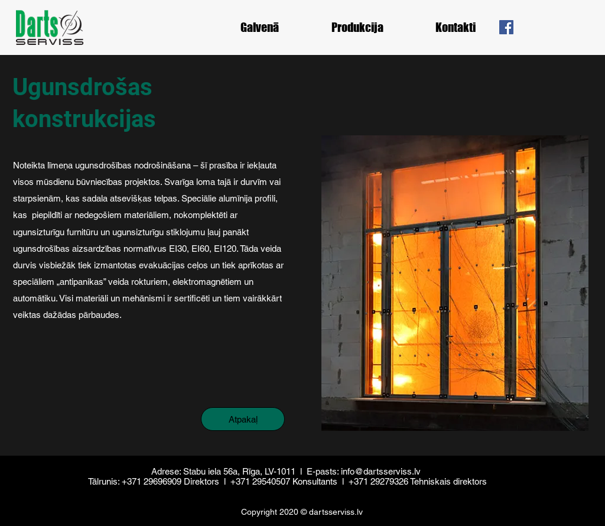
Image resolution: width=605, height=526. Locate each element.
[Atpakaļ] (243, 419)
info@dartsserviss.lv (381, 471)
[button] (357, 27)
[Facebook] (506, 27)
